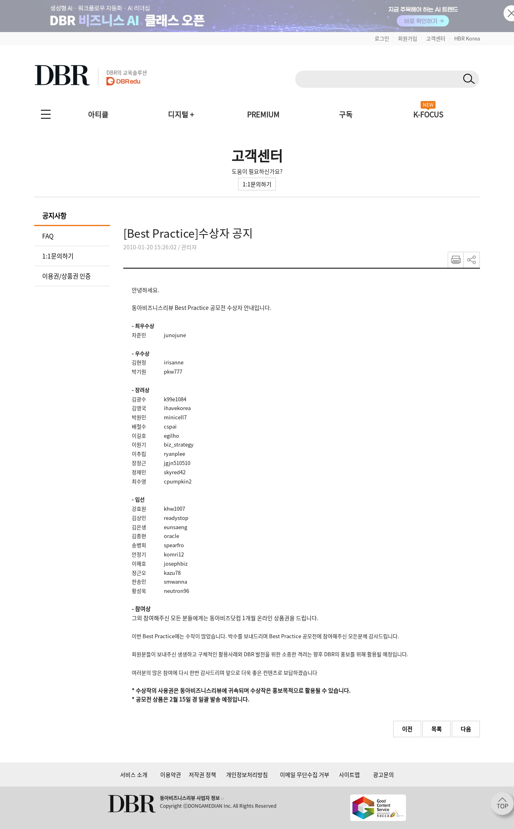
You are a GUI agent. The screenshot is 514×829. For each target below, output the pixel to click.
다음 (466, 729)
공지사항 (54, 215)
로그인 (382, 38)
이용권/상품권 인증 (66, 276)
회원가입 (407, 38)
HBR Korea (467, 38)
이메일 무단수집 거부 (304, 774)
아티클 (98, 114)
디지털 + (181, 114)
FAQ (47, 236)
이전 (407, 729)
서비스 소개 (133, 774)
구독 (346, 114)
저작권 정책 (202, 774)
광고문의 (383, 774)
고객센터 (435, 38)
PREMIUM (263, 114)
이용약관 (170, 774)
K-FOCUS (428, 114)
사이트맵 (349, 774)
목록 (436, 729)
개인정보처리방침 (247, 774)
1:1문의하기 (257, 184)
